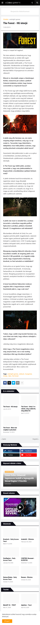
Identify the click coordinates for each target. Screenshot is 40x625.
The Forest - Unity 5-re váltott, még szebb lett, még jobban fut (28, 409)
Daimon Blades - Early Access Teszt (10, 578)
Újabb (4, 439)
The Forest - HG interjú (10, 407)
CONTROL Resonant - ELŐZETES (27, 559)
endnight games (15, 19)
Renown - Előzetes (27, 577)
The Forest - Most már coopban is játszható (10, 429)
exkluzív (21, 374)
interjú (5, 376)
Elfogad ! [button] (7, 621)
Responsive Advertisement (20, 11)
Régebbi (35, 439)
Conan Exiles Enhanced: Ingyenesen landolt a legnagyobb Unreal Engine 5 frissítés (19, 478)
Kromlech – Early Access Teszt (11, 540)
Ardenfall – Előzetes (27, 539)
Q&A (9, 376)
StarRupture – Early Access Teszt (9, 559)
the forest (15, 376)
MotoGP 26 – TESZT (9, 605)
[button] (2, 2)
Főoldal (5, 19)
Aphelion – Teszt (26, 605)
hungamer (28, 374)
